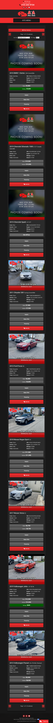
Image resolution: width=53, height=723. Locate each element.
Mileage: (29, 80)
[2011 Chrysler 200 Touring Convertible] (26, 274)
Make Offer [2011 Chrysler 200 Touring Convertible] (26, 319)
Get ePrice (26, 235)
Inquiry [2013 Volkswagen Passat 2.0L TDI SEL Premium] (26, 686)
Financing (26, 104)
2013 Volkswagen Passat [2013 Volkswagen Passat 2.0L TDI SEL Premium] (26, 663)
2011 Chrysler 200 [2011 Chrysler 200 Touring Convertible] (22, 293)
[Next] (43, 34)
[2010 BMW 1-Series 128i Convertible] (26, 54)
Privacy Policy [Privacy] (31, 718)
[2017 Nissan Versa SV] (26, 494)
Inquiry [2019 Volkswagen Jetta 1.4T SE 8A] (26, 611)
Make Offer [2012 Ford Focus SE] (26, 392)
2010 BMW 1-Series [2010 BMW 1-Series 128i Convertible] (22, 73)
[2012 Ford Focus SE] (26, 347)
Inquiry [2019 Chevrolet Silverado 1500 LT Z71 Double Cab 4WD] (26, 170)
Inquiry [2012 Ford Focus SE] (26, 388)
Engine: (28, 78)
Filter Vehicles (26, 30)
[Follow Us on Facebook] (24, 7)
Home (20, 718)
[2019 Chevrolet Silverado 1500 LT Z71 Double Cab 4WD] (26, 128)
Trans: (11, 82)
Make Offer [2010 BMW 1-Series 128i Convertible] (26, 99)
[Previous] (10, 34)
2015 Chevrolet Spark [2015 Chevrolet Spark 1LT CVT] (20, 222)
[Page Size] (37, 37)
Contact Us (27, 718)
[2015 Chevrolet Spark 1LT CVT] (26, 203)
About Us (23, 718)
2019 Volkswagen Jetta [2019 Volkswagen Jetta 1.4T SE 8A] (22, 586)
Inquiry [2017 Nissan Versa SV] (26, 535)
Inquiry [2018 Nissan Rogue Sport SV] (26, 461)
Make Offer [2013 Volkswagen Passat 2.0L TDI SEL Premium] (26, 691)
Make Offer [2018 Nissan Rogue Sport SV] (26, 466)
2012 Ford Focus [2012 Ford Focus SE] (17, 366)
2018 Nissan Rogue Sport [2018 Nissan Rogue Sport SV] (20, 440)
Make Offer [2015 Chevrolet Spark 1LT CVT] (26, 245)
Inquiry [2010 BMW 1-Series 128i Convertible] (26, 95)
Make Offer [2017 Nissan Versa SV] (26, 539)
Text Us (26, 108)
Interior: (12, 78)
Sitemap (28, 719)
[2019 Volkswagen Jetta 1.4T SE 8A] (26, 567)
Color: (11, 76)
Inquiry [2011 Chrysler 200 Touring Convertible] (26, 314)
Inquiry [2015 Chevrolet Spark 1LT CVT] (26, 241)
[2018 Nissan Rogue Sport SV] (26, 421)
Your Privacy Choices (34, 719)
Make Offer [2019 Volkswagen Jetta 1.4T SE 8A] (26, 616)
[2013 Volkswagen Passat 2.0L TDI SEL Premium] (26, 644)
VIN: (28, 76)
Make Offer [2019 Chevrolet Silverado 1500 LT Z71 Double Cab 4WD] (26, 175)
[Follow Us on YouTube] (29, 7)
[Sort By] (24, 37)
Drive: (11, 80)
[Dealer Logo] (26, 14)
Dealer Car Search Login (17, 719)
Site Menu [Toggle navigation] (26, 20)
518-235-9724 (27, 5)
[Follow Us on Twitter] (26, 7)
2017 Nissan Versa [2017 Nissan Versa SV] (18, 513)
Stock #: (29, 82)
